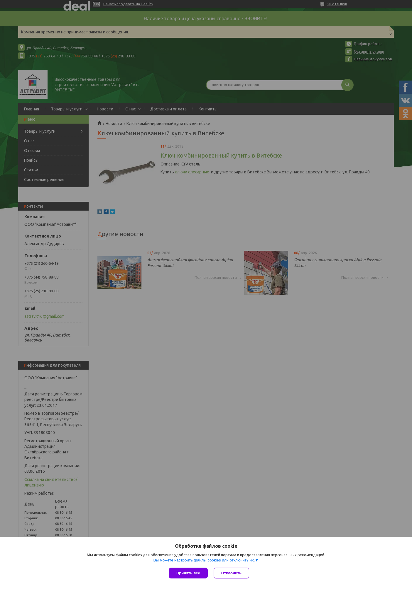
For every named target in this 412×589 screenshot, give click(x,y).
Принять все (188, 573)
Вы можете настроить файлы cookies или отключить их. (204, 560)
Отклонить (231, 573)
